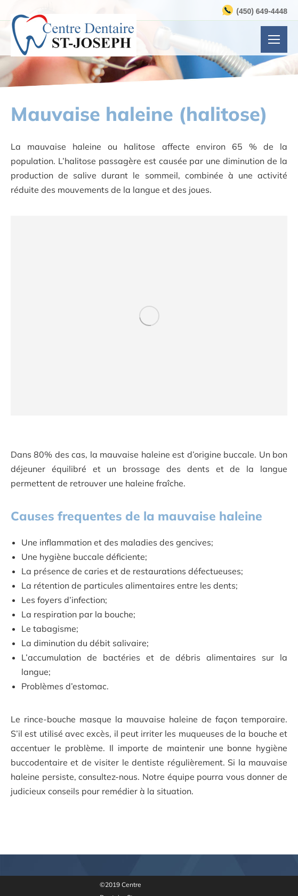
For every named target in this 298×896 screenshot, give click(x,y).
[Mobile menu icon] (274, 39)
